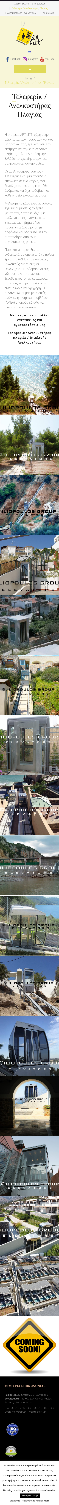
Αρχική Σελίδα (21, 3)
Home (28, 78)
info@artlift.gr (18, 1411)
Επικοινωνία (48, 12)
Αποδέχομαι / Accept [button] (30, 1496)
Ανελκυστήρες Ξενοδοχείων (21, 12)
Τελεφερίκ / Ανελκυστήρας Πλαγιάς (29, 8)
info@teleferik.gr (37, 1411)
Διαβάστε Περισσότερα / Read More (29, 1500)
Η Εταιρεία (39, 3)
